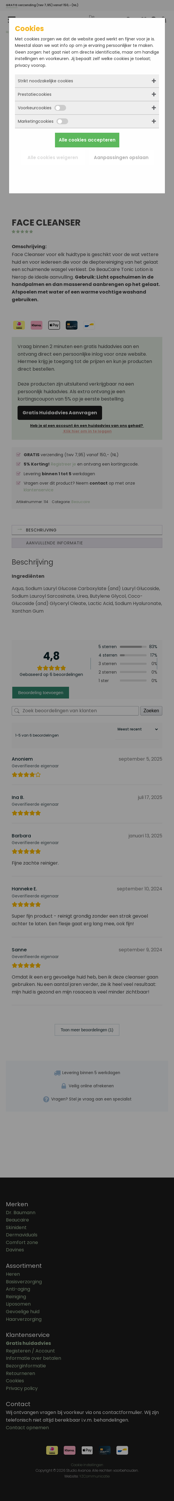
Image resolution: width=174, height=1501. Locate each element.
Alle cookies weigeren (52, 157)
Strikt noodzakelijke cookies (45, 81)
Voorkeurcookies (42, 108)
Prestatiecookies (34, 94)
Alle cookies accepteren (87, 140)
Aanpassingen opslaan (121, 157)
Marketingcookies (43, 121)
